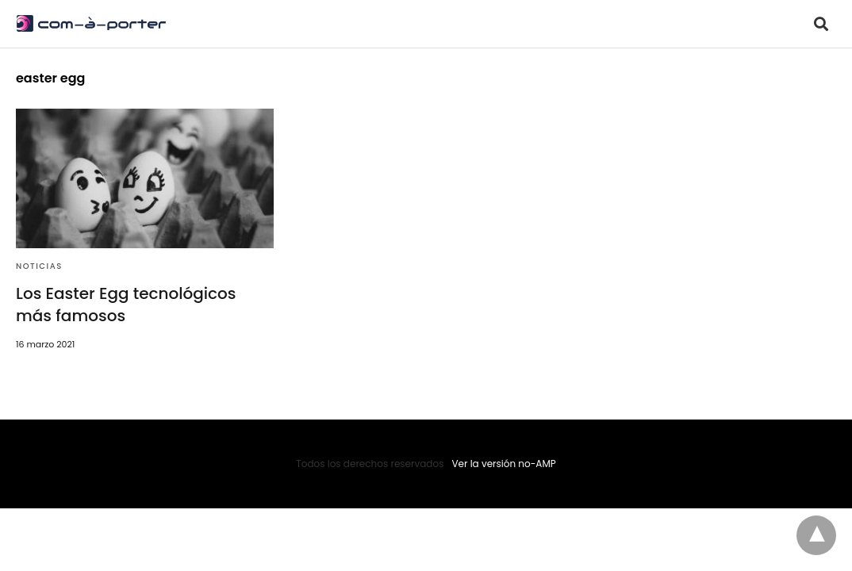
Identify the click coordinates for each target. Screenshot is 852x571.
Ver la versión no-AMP (503, 463)
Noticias (39, 266)
